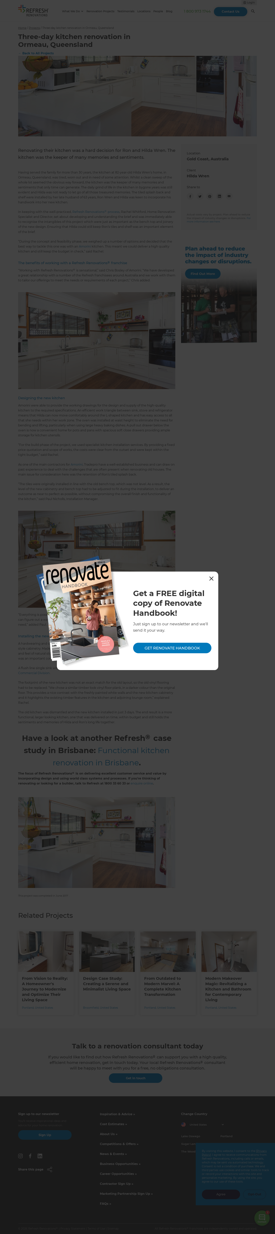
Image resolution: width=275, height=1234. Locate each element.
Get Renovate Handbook (172, 648)
